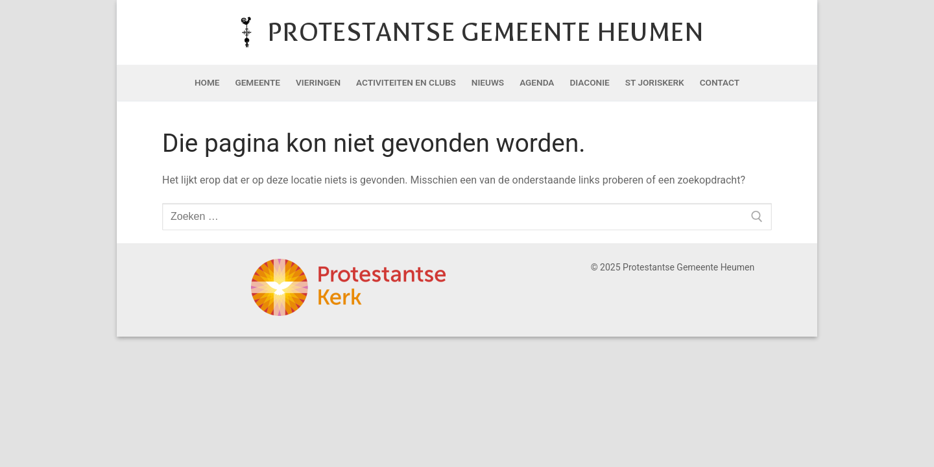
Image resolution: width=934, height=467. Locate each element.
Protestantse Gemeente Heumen (485, 32)
